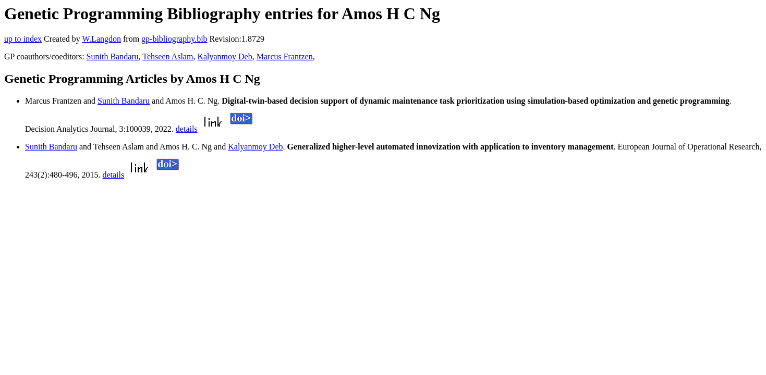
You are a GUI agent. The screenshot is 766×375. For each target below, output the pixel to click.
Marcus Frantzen (285, 56)
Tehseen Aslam (167, 56)
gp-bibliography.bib (174, 38)
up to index (23, 38)
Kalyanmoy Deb (224, 56)
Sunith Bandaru (113, 56)
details (187, 128)
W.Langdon (101, 38)
